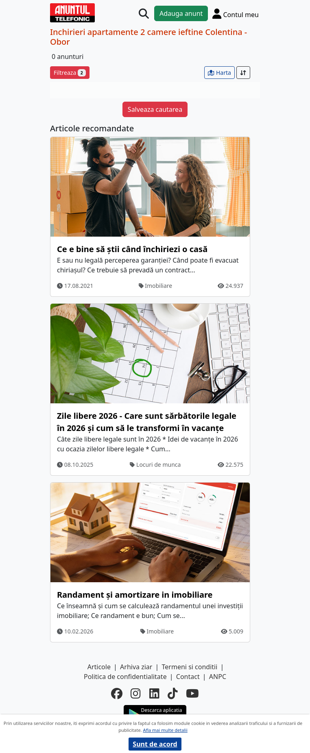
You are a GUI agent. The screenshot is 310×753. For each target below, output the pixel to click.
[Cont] (235, 13)
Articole (99, 666)
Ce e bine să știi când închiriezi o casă (132, 249)
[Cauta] (143, 14)
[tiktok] (173, 693)
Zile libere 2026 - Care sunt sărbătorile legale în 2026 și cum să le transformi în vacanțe (146, 421)
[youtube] (192, 693)
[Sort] (243, 72)
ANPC (217, 676)
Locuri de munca (155, 464)
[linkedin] (154, 693)
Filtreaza (70, 72)
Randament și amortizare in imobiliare (135, 594)
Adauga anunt (181, 13)
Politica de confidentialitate (125, 676)
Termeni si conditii (190, 666)
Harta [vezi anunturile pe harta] (219, 72)
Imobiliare (155, 285)
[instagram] (136, 693)
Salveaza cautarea (155, 109)
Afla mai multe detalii (165, 730)
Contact (188, 676)
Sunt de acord (155, 744)
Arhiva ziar (136, 666)
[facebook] (116, 693)
